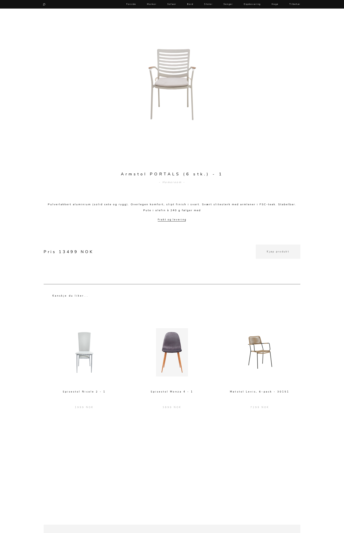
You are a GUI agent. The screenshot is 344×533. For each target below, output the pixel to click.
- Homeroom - (172, 182)
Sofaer (171, 4)
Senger (228, 4)
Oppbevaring (252, 4)
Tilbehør (294, 4)
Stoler (208, 4)
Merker (151, 4)
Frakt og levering (172, 219)
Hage (275, 4)
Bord (190, 4)
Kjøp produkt (278, 251)
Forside (131, 4)
